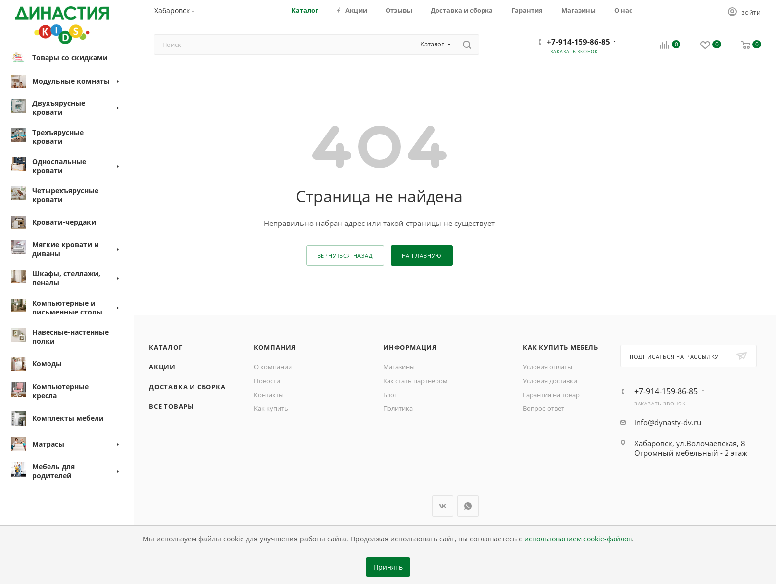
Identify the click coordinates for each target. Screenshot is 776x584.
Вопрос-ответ (543, 408)
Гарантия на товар (551, 394)
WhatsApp (468, 506)
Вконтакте (442, 506)
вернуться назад (345, 255)
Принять (388, 567)
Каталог (166, 347)
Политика (398, 408)
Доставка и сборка (187, 386)
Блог (390, 394)
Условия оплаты (547, 366)
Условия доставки (550, 380)
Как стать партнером (415, 380)
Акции (162, 366)
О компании (273, 366)
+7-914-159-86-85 (578, 41)
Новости (267, 380)
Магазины (399, 366)
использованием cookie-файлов (578, 539)
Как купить (271, 408)
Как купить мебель (560, 347)
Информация (410, 347)
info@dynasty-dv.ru (667, 422)
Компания (275, 347)
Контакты (269, 394)
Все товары (171, 406)
